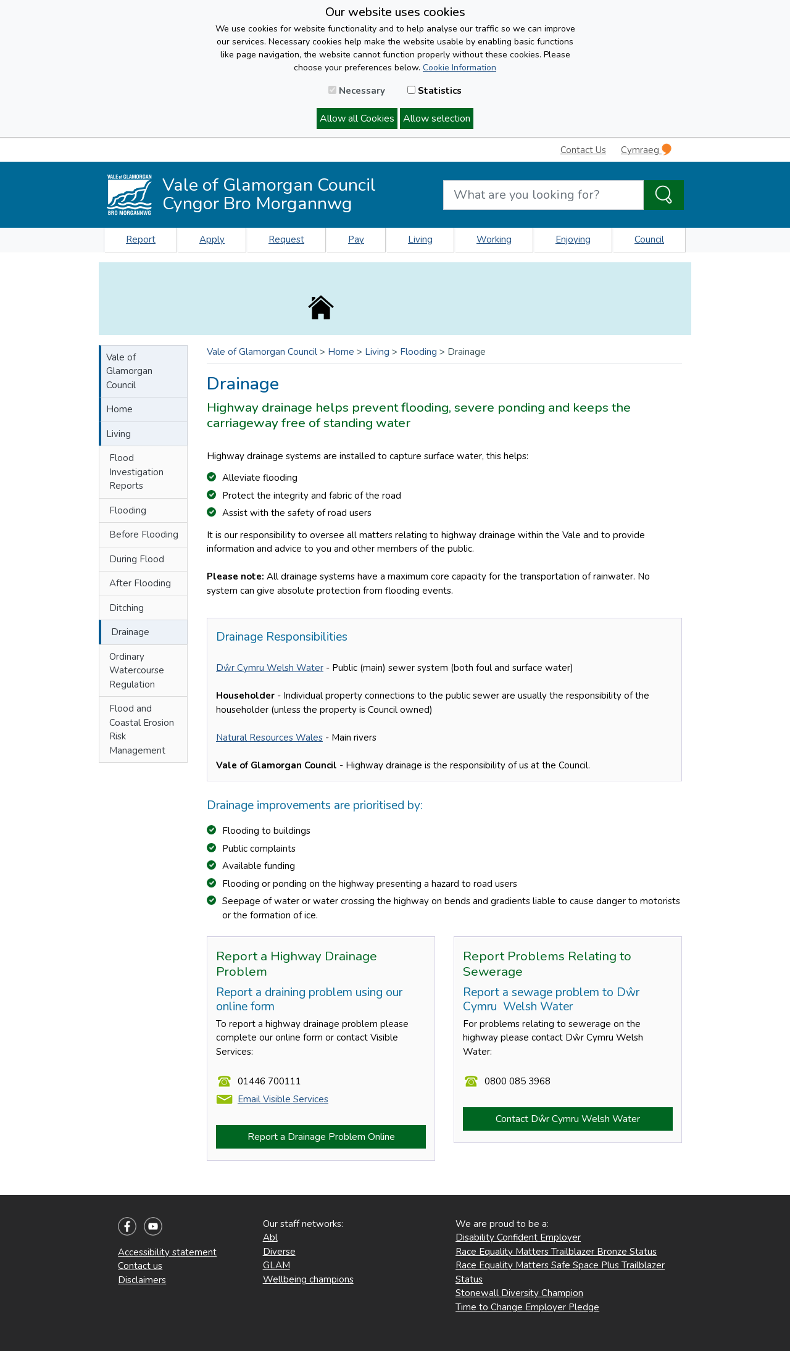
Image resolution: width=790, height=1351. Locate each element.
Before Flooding (143, 534)
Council (649, 239)
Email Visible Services (283, 1099)
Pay (356, 239)
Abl (270, 1237)
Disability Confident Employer (518, 1237)
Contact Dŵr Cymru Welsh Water (568, 1119)
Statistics (434, 91)
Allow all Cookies (357, 118)
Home (119, 409)
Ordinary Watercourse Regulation (136, 671)
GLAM (276, 1265)
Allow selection (436, 118)
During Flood (136, 559)
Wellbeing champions (308, 1279)
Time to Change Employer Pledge (527, 1307)
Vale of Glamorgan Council (129, 371)
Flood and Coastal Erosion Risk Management (141, 729)
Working (494, 239)
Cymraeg (646, 149)
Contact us (140, 1266)
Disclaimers (142, 1280)
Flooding (127, 510)
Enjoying (573, 239)
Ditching (126, 608)
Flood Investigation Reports (136, 472)
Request (286, 239)
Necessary (356, 91)
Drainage (130, 632)
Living (420, 239)
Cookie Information (459, 67)
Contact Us (583, 150)
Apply (212, 239)
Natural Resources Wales (269, 737)
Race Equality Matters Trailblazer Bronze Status (556, 1251)
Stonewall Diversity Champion (519, 1293)
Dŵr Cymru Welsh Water (269, 668)
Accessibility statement (167, 1252)
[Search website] (543, 195)
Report (141, 239)
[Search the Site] (664, 195)
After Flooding (140, 583)
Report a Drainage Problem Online (321, 1137)
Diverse (279, 1251)
